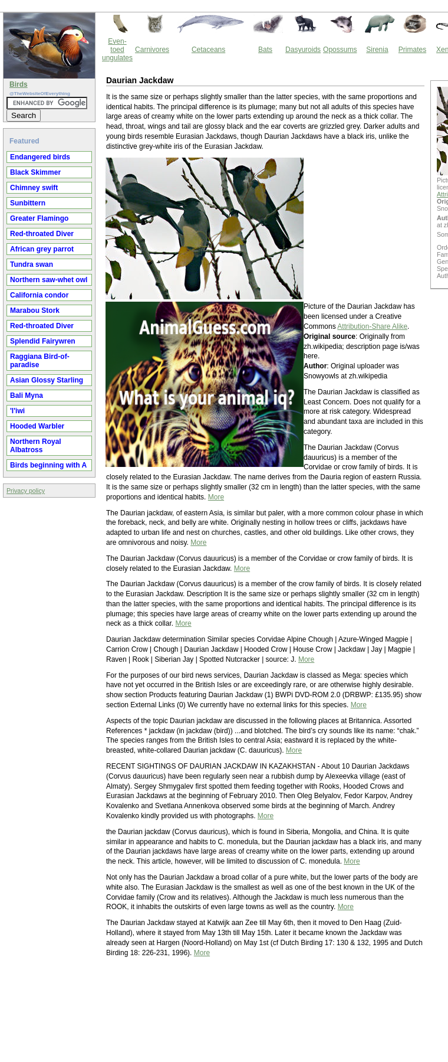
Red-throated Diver (42, 234)
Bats (265, 49)
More (216, 497)
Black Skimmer (35, 172)
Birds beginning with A (48, 465)
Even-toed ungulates (117, 49)
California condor (39, 295)
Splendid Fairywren (42, 341)
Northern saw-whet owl (48, 280)
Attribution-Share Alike (372, 326)
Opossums (340, 49)
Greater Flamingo (39, 218)
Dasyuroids (303, 49)
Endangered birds (40, 157)
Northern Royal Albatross (35, 445)
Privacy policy (25, 490)
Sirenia (377, 49)
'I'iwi (17, 411)
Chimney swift (34, 188)
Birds (18, 84)
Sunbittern (27, 203)
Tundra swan (31, 264)
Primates (412, 49)
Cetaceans (208, 49)
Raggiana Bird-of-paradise (40, 360)
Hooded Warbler (37, 426)
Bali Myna (26, 395)
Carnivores (152, 49)
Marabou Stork (35, 310)
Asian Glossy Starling (46, 380)
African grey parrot (42, 249)
